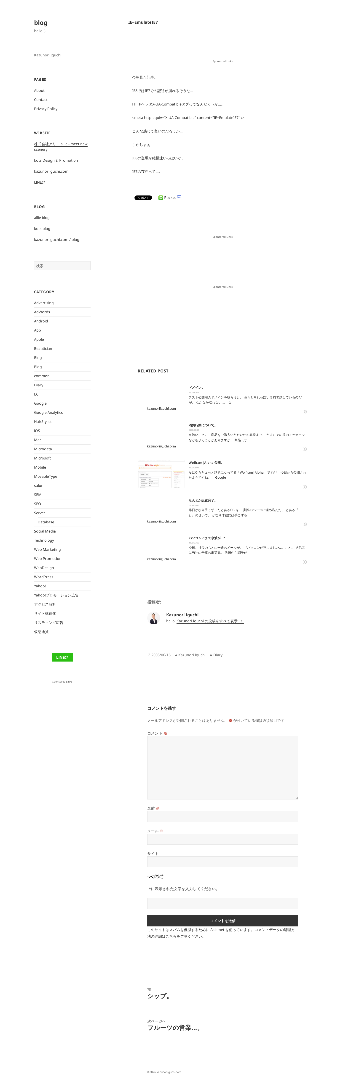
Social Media (45, 531)
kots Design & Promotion (56, 160)
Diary (38, 385)
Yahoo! (40, 585)
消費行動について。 (203, 425)
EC (36, 394)
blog (41, 22)
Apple (39, 339)
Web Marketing (47, 549)
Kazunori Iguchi (192, 654)
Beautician (43, 348)
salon (38, 485)
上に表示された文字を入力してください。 (183, 888)
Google (40, 403)
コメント (157, 733)
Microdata (43, 448)
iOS (37, 430)
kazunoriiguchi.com (51, 171)
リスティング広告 (48, 622)
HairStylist (43, 421)
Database (46, 522)
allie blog (42, 217)
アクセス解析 (45, 604)
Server (39, 512)
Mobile (40, 467)
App (37, 330)
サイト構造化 (45, 613)
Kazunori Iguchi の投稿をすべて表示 (207, 620)
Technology (44, 540)
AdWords (42, 311)
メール (155, 830)
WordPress (43, 576)
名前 (153, 808)
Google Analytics (48, 412)
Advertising (44, 302)
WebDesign (44, 567)
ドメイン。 (197, 387)
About (39, 90)
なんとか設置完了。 (203, 500)
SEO (37, 503)
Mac (37, 439)
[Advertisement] (222, 47)
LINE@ (39, 182)
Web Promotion (48, 558)
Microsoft (42, 458)
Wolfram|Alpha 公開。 (206, 462)
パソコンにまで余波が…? (207, 538)
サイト (153, 853)
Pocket (170, 197)
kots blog (42, 228)
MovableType (45, 476)
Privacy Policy (45, 108)
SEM (38, 494)
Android (41, 321)
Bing (38, 357)
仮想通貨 (41, 631)
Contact (41, 99)
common (42, 375)
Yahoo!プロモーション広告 (56, 595)
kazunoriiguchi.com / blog (56, 239)
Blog (38, 366)
